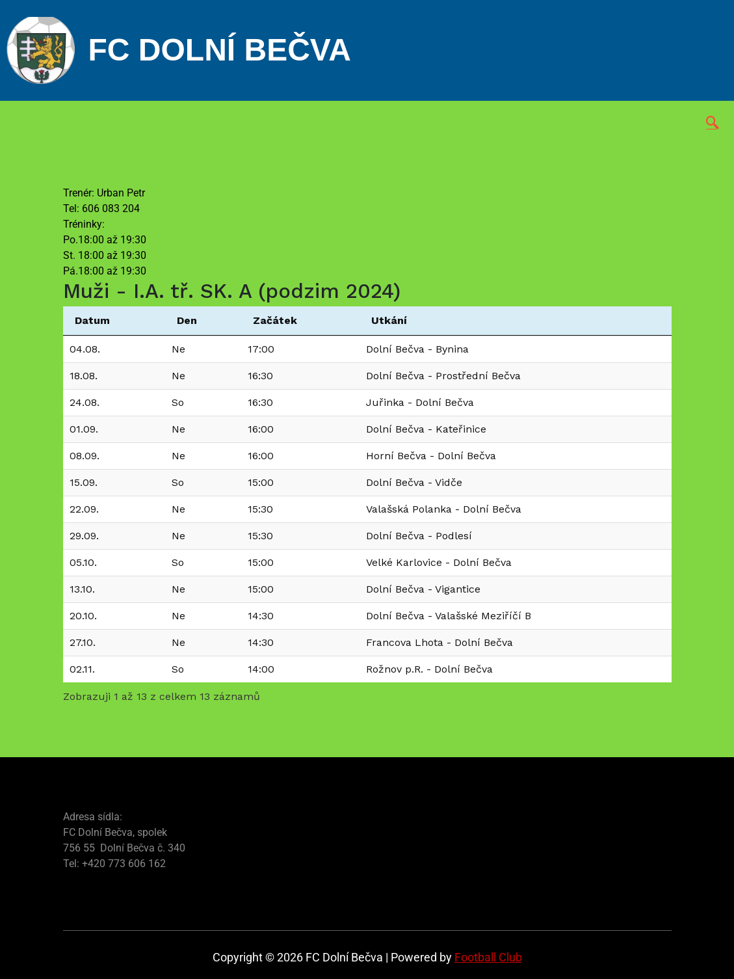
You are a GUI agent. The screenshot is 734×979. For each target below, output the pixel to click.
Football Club (488, 957)
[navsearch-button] (713, 124)
